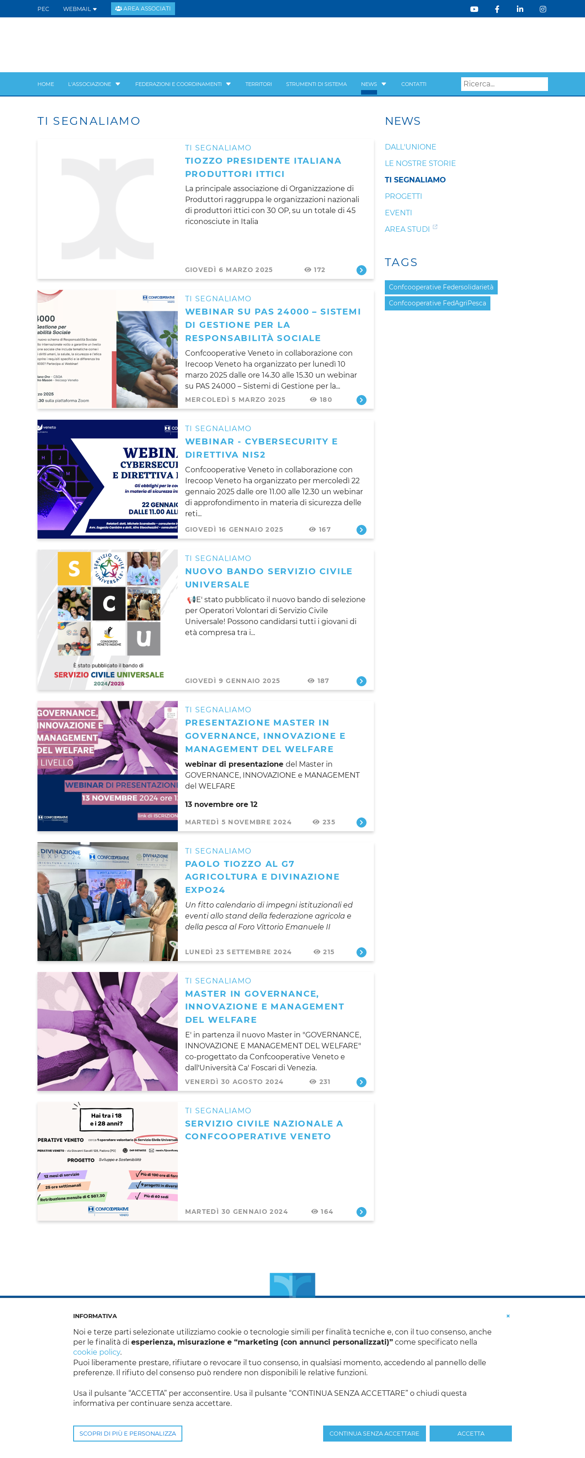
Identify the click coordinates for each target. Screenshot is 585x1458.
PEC (43, 8)
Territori (258, 84)
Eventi (398, 212)
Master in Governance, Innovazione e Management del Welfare (265, 1006)
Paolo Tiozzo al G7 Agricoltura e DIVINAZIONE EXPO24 (262, 877)
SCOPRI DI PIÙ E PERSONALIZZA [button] (128, 1433)
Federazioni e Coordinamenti (178, 84)
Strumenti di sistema (316, 84)
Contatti (413, 84)
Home (45, 84)
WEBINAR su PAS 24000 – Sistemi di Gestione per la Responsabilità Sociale (273, 324)
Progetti (403, 196)
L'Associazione (89, 84)
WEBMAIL (80, 8)
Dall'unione (410, 147)
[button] (118, 84)
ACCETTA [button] (470, 1433)
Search (541, 84)
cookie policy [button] (96, 1352)
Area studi (407, 229)
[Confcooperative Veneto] (111, 44)
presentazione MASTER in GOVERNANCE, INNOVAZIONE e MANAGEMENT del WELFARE (265, 735)
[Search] (504, 84)
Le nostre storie (420, 163)
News (369, 84)
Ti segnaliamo (218, 148)
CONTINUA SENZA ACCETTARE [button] (375, 1433)
